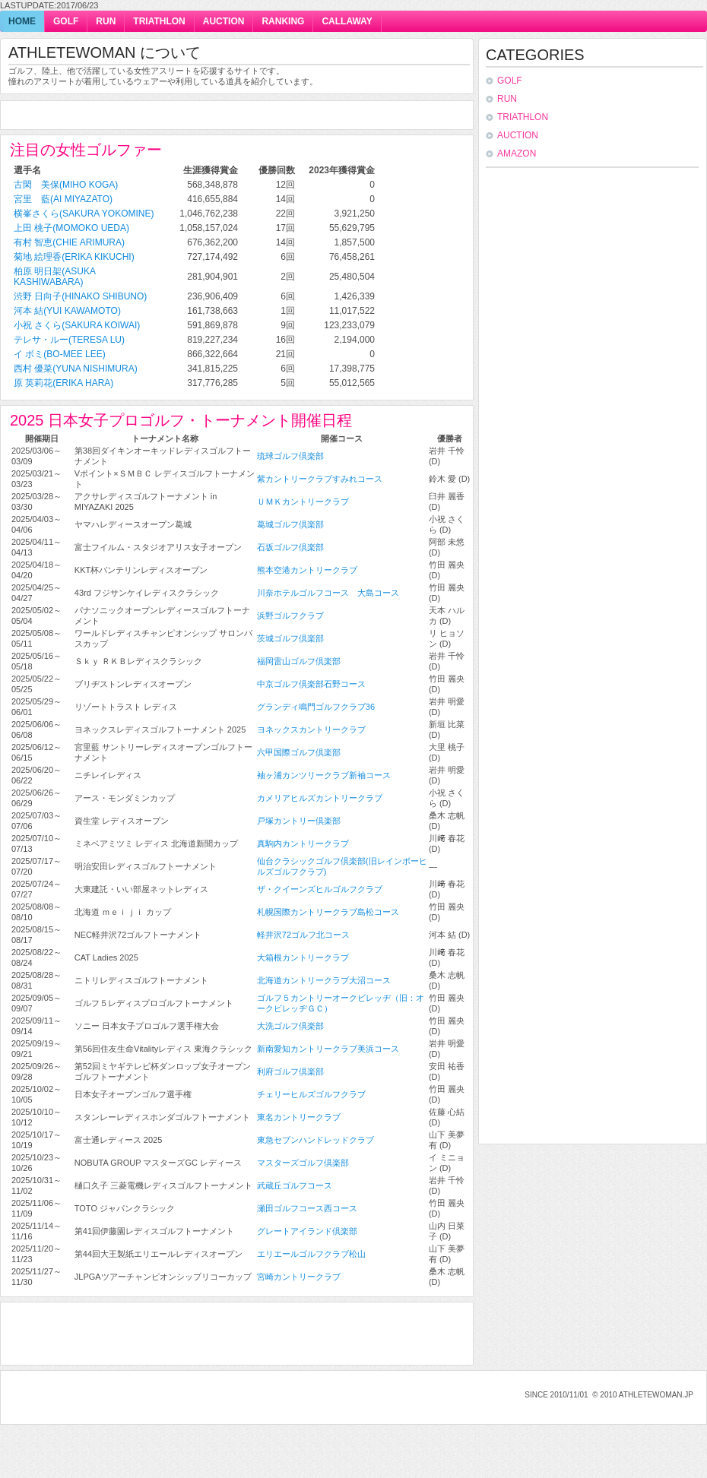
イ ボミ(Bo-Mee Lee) (60, 354)
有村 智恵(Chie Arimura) (69, 242)
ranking (283, 21)
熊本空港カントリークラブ (307, 569)
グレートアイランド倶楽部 (307, 1231)
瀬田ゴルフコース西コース (307, 1208)
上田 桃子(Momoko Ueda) (71, 228)
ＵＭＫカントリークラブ (303, 501)
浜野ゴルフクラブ (290, 615)
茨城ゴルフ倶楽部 (290, 638)
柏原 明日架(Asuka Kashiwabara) (54, 276)
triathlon (159, 21)
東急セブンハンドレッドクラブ (315, 1139)
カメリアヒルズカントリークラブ (319, 797)
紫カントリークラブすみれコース (319, 478)
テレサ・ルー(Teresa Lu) (69, 339)
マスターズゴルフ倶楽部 (303, 1162)
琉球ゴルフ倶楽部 (290, 455)
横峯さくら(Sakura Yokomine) (84, 213)
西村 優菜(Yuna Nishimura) (76, 368)
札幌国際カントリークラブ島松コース (328, 911)
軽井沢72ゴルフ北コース (303, 934)
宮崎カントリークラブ (299, 1276)
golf (65, 21)
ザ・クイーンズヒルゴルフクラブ (319, 889)
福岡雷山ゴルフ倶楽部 (299, 661)
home (22, 21)
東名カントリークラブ (299, 1117)
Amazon (516, 153)
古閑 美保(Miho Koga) (66, 184)
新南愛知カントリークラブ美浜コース (328, 1048)
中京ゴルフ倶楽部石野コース (311, 683)
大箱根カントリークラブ (303, 957)
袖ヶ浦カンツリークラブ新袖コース (324, 775)
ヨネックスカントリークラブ (311, 729)
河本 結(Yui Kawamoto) (67, 310)
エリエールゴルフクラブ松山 (311, 1253)
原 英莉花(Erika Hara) (63, 383)
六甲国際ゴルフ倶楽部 (299, 752)
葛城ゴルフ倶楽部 (290, 524)
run (106, 21)
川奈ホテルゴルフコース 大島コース (328, 592)
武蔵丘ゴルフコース (294, 1185)
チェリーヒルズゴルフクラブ (311, 1094)
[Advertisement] (188, 116)
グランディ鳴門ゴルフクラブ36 (316, 706)
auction (224, 21)
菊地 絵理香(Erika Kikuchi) (74, 257)
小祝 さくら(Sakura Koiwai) (77, 325)
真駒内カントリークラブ (303, 843)
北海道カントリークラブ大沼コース (324, 980)
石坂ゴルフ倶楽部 (290, 547)
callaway (347, 21)
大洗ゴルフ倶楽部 (290, 1025)
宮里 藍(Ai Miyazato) (63, 199)
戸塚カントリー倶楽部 (299, 820)
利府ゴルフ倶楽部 (290, 1071)
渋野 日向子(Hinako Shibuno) (80, 296)
